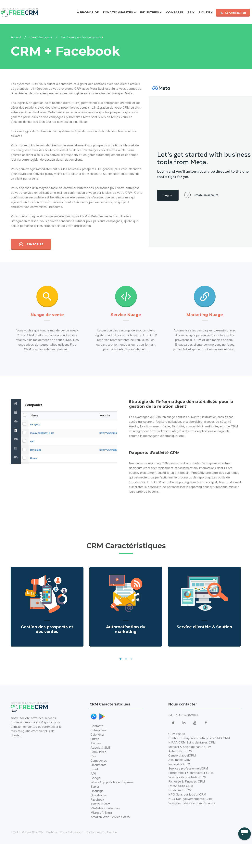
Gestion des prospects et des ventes (47, 629)
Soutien (206, 12)
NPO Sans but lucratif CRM (187, 794)
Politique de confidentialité (64, 832)
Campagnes (99, 760)
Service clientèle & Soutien (204, 626)
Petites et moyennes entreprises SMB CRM (199, 738)
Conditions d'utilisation (101, 832)
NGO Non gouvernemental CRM (190, 799)
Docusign (97, 791)
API (93, 773)
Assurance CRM (179, 760)
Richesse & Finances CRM (186, 781)
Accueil (16, 37)
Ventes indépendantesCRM (187, 777)
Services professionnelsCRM (188, 768)
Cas (93, 756)
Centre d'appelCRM (182, 755)
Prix (191, 12)
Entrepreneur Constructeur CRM (190, 773)
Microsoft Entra (101, 813)
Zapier (95, 786)
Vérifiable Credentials (105, 808)
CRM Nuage (176, 734)
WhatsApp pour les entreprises (112, 782)
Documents (99, 765)
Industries (149, 12)
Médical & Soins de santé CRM (189, 747)
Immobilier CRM (179, 764)
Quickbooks (99, 795)
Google (95, 778)
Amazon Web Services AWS (110, 817)
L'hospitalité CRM (180, 786)
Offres (95, 739)
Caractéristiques (41, 37)
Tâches (96, 743)
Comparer (174, 12)
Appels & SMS (101, 747)
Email (94, 769)
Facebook (97, 799)
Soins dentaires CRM (201, 742)
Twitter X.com (100, 804)
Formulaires (98, 752)
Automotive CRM (180, 751)
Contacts (97, 726)
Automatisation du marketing (125, 629)
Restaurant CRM (179, 790)
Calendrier (97, 734)
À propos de (88, 12)
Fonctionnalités (118, 12)
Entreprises (98, 730)
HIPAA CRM (176, 742)
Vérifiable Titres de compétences (191, 803)
